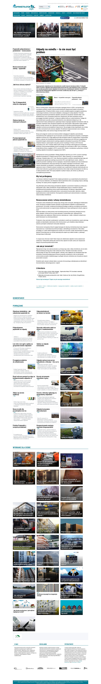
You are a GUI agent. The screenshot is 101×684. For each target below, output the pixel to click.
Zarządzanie (51, 12)
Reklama (86, 3)
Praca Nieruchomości (65, 18)
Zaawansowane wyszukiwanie (44, 8)
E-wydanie (69, 12)
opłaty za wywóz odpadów (76, 286)
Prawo (22, 12)
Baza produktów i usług (79, 12)
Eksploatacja (34, 12)
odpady (40, 286)
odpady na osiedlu (40, 287)
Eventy (63, 12)
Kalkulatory (48, 15)
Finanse (28, 12)
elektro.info (29, 668)
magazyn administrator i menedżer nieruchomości (56, 3)
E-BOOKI (23, 15)
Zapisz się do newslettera (82, 17)
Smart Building (43, 12)
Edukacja (58, 12)
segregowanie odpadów (64, 286)
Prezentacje (29, 15)
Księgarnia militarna (86, 668)
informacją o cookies (76, 662)
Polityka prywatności (76, 3)
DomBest (42, 15)
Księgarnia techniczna (76, 668)
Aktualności (17, 12)
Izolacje (51, 668)
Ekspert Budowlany (17, 668)
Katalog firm (17, 15)
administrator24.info (24, 6)
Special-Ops (40, 668)
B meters (36, 15)
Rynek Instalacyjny (63, 668)
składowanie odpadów (52, 286)
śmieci (44, 286)
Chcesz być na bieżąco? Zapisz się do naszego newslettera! (53, 279)
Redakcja (82, 3)
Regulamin (69, 3)
